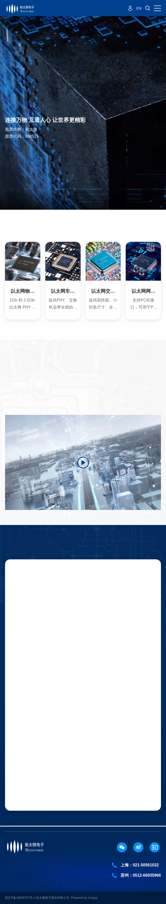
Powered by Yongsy (84, 897)
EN (139, 8)
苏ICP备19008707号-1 (20, 897)
